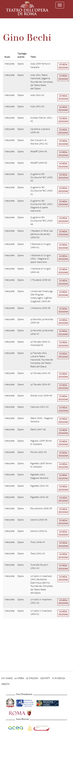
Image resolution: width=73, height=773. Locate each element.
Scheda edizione (63, 66)
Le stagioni (32, 678)
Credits (5, 684)
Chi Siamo (6, 678)
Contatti (45, 678)
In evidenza (58, 678)
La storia (19, 678)
